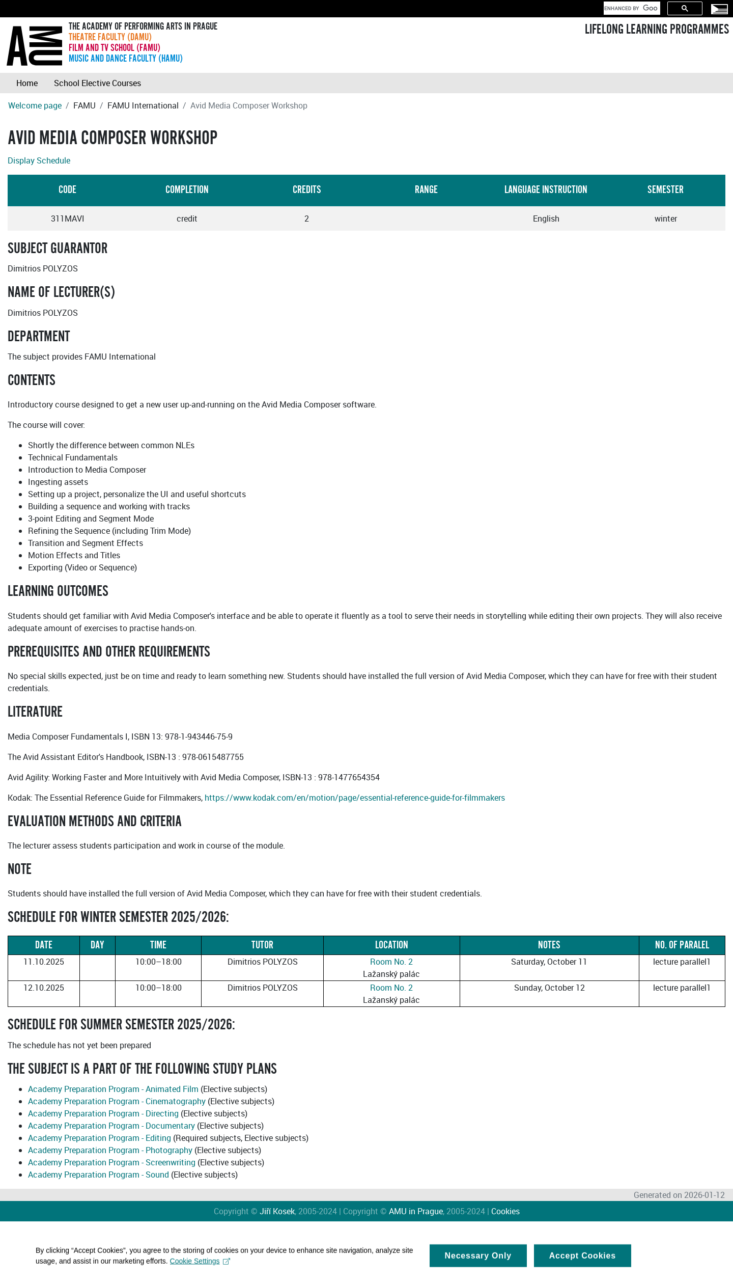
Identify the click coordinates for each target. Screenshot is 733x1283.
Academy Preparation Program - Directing (103, 1113)
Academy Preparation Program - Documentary (111, 1125)
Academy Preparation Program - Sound (98, 1174)
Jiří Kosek (277, 1211)
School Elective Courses (97, 83)
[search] (631, 8)
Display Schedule (39, 160)
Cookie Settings (200, 1267)
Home (27, 83)
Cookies (505, 1211)
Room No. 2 (391, 961)
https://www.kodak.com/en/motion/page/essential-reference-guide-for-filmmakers (355, 797)
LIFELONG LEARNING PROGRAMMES (657, 29)
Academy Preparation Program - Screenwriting (111, 1162)
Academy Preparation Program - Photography (110, 1150)
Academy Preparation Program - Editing (99, 1137)
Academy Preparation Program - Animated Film (113, 1089)
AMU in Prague (416, 1211)
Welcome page (35, 105)
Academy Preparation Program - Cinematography (117, 1101)
